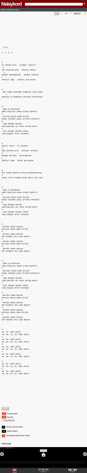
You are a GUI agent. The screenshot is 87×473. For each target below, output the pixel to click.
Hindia (5, 48)
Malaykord (11, 4)
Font (66, 14)
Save (56, 14)
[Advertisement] (44, 30)
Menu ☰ (77, 14)
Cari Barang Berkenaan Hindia (18, 438)
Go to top (5, 409)
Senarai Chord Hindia (14, 429)
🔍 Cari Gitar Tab (8, 422)
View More (43, 454)
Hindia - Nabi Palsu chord (10, 10)
